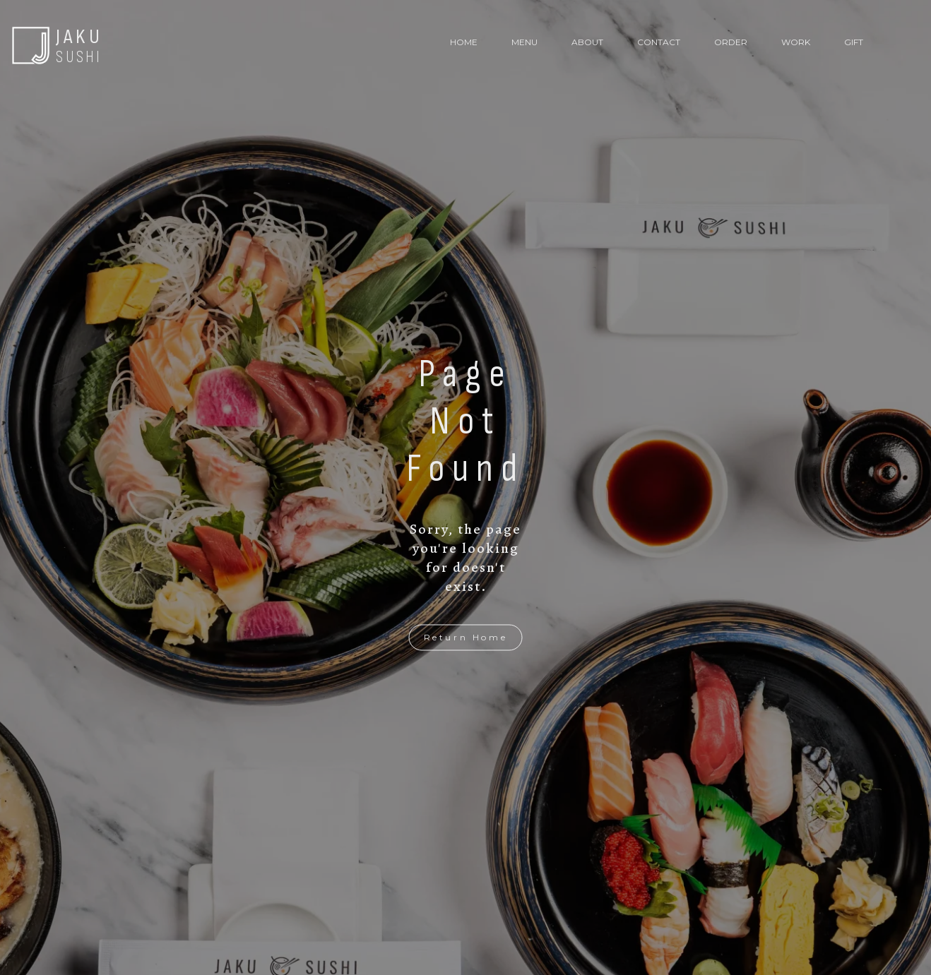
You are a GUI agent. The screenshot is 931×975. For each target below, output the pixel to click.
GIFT (853, 42)
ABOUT (587, 42)
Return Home (466, 637)
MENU (524, 42)
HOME (464, 42)
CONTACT (658, 42)
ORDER (730, 42)
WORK (795, 42)
